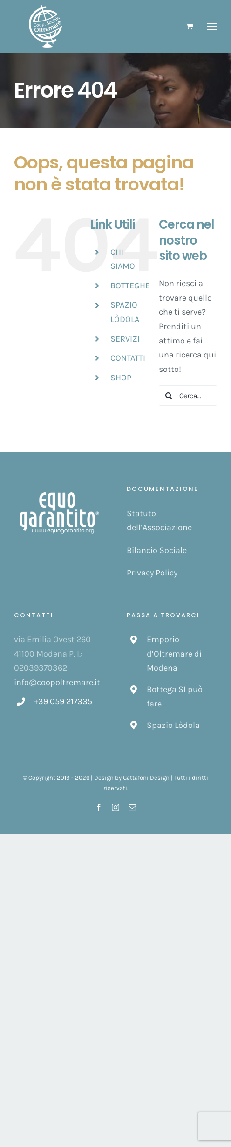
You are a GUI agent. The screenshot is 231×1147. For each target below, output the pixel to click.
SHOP (120, 377)
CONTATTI (127, 358)
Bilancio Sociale (157, 550)
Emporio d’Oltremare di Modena (174, 653)
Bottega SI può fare (175, 696)
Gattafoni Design (146, 777)
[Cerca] (169, 395)
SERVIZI (125, 339)
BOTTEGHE (130, 285)
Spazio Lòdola (173, 725)
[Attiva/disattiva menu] (212, 26)
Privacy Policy (152, 572)
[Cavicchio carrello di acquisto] (189, 26)
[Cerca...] (188, 395)
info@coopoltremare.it (57, 682)
